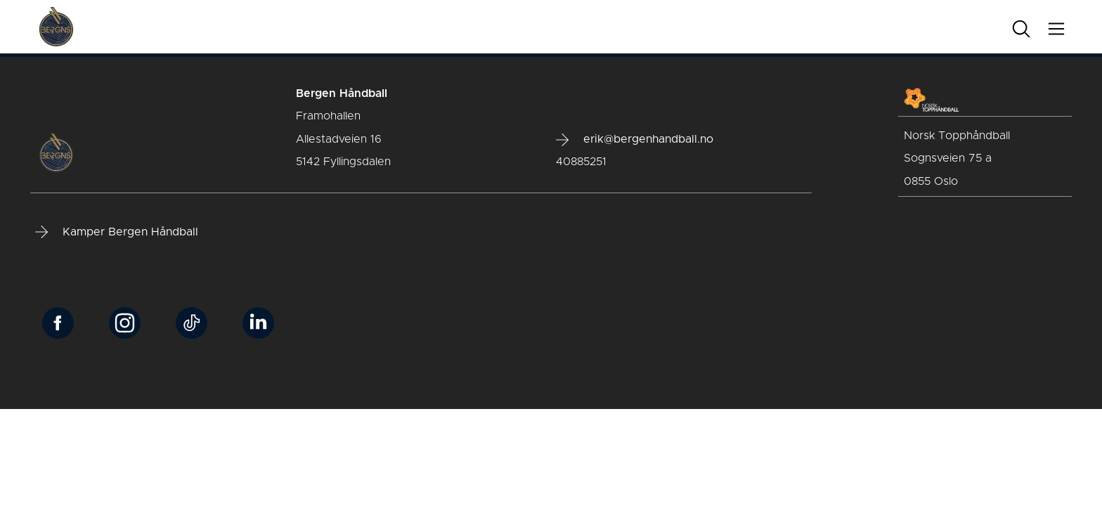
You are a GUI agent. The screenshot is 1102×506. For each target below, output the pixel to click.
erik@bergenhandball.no (634, 140)
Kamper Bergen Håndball (116, 232)
